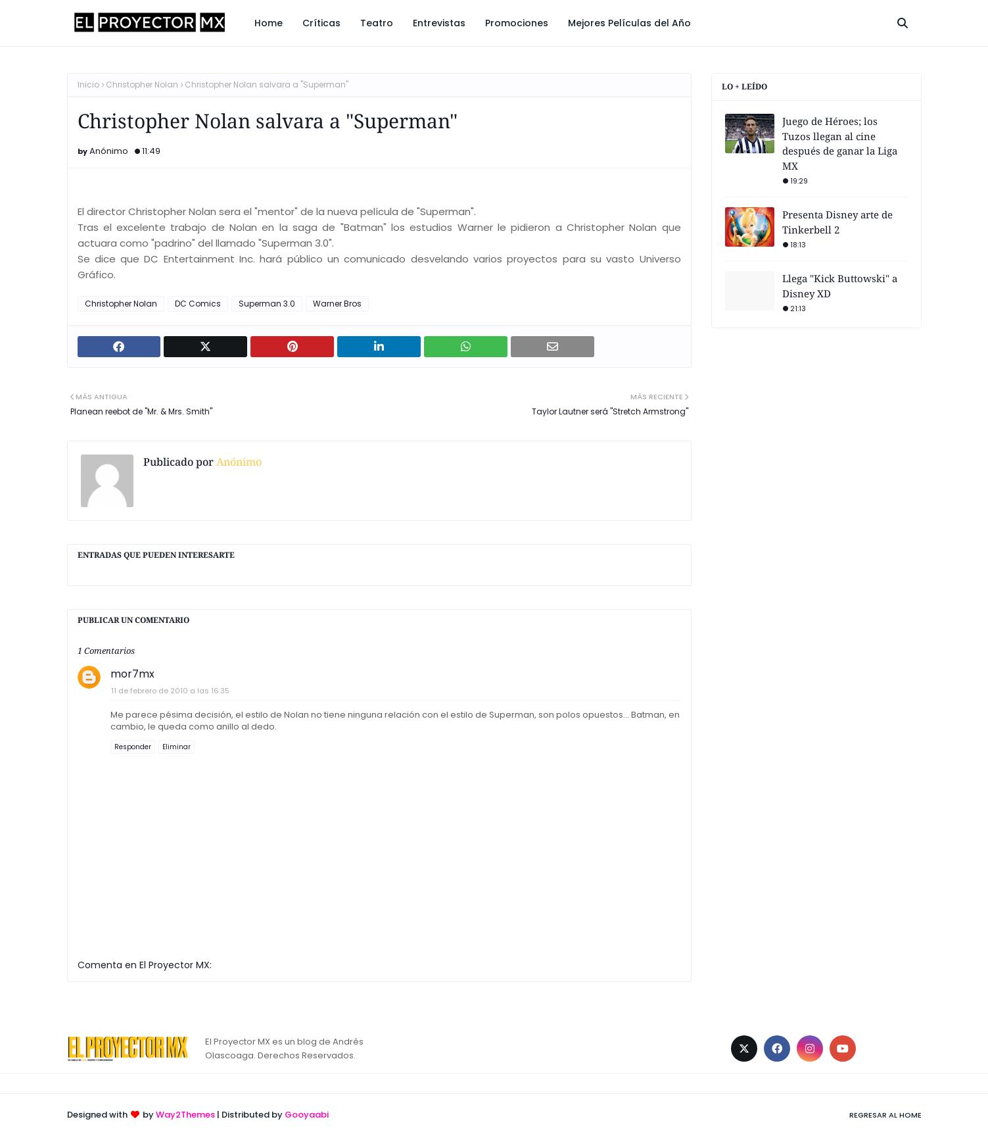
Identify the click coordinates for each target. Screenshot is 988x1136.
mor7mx (132, 673)
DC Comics (198, 303)
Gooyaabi (307, 1114)
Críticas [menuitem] (321, 23)
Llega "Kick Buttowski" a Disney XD (839, 286)
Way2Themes (185, 1114)
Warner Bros (337, 303)
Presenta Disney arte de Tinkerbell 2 (837, 222)
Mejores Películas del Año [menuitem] (629, 23)
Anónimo (108, 151)
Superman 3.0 (267, 303)
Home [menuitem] (268, 23)
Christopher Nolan (142, 84)
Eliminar (176, 747)
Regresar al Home (885, 1115)
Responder (132, 747)
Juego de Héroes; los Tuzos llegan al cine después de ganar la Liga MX (839, 143)
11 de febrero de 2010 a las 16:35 (170, 690)
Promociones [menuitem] (516, 23)
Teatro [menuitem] (376, 23)
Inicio (88, 84)
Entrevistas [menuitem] (439, 23)
